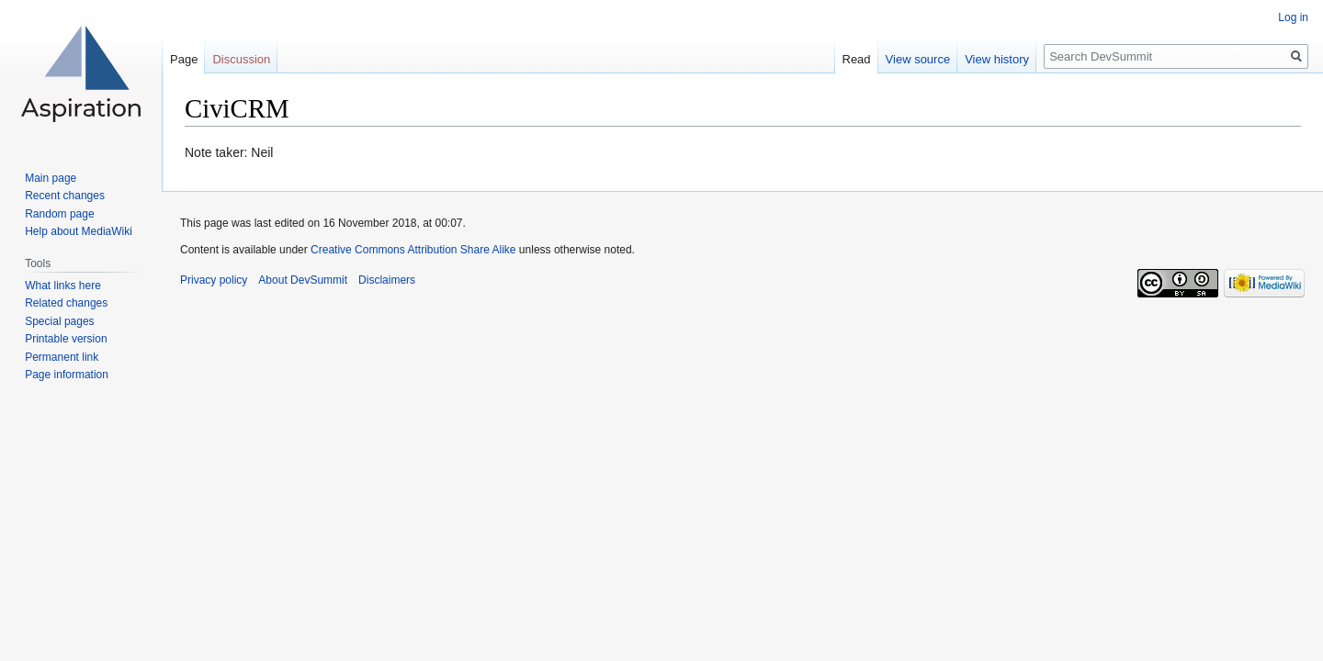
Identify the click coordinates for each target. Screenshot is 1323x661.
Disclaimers (386, 280)
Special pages (59, 321)
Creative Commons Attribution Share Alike (413, 249)
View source (918, 59)
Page (184, 59)
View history (997, 59)
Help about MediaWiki (78, 231)
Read (856, 59)
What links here (63, 285)
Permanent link (61, 357)
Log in (1293, 17)
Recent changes (65, 195)
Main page (50, 178)
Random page (59, 213)
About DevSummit (302, 280)
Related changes (66, 303)
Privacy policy (213, 280)
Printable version (66, 338)
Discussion (241, 59)
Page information (66, 374)
